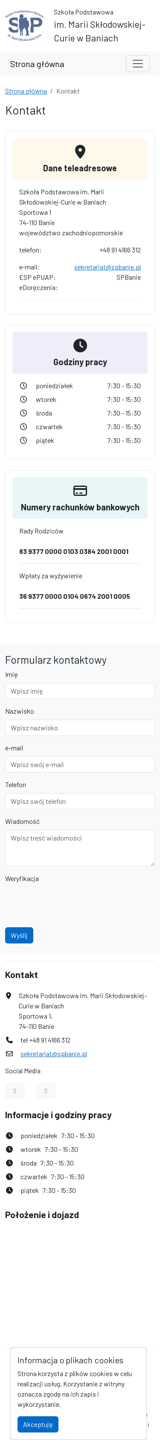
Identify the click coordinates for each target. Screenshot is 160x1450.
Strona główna (37, 64)
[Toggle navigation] (138, 63)
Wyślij (19, 935)
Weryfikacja (22, 878)
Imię (11, 674)
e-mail (14, 748)
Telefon (15, 784)
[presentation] (70, 903)
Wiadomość (22, 821)
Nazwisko (19, 711)
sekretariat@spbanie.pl (107, 267)
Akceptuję (38, 1424)
